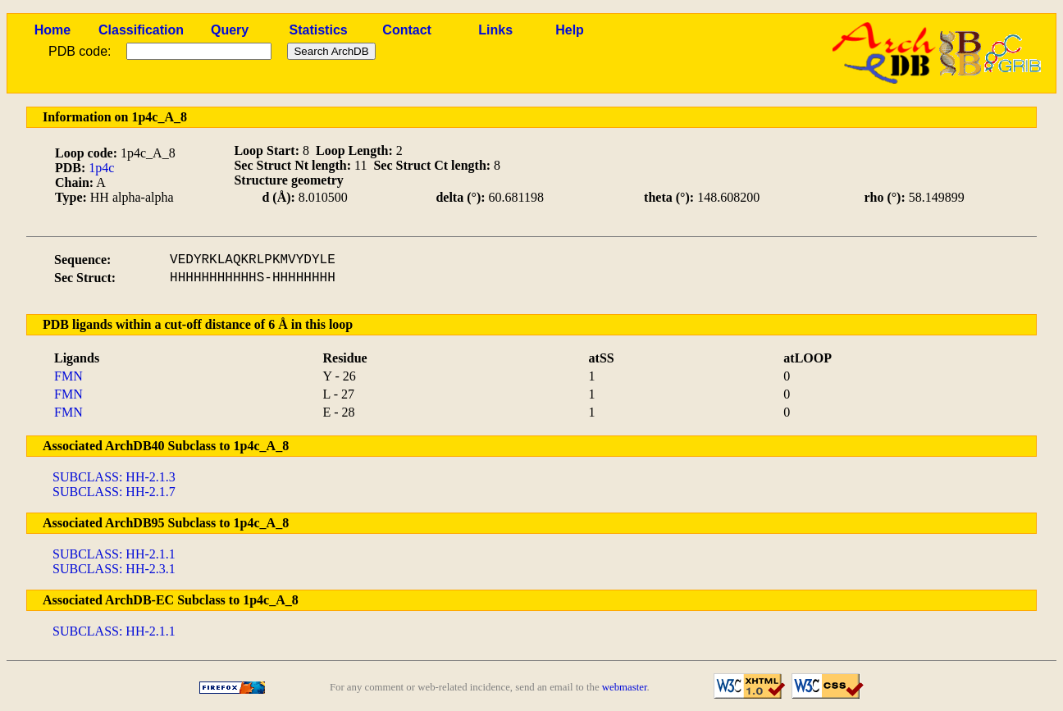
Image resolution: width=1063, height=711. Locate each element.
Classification (141, 30)
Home (52, 30)
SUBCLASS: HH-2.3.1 (114, 569)
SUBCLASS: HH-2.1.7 (114, 492)
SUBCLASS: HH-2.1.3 (114, 477)
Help (569, 30)
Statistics (319, 30)
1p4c (101, 168)
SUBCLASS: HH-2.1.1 (114, 554)
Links (495, 30)
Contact (406, 30)
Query (230, 30)
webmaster (624, 687)
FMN (68, 376)
